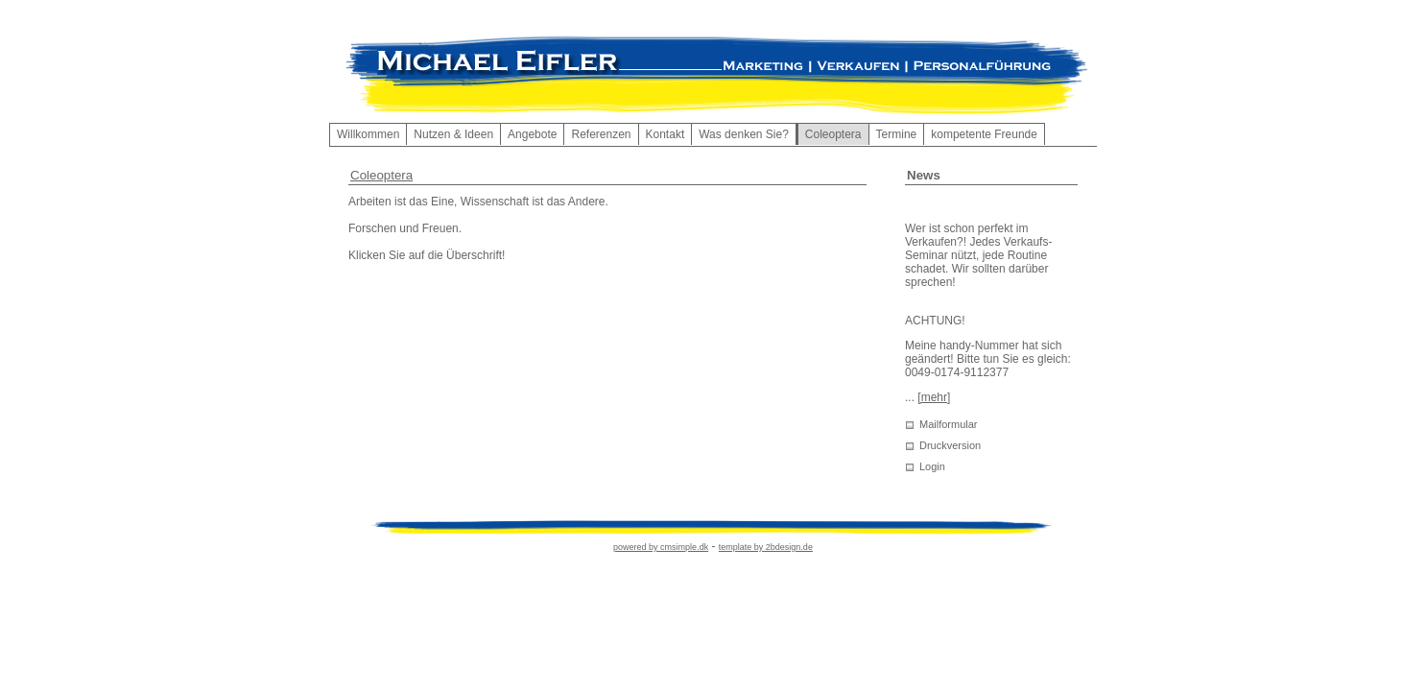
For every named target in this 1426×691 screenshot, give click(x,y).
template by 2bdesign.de (766, 547)
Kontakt (665, 134)
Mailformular (948, 424)
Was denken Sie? (744, 134)
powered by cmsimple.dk (660, 547)
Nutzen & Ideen (453, 134)
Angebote (532, 134)
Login (932, 466)
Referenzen (600, 134)
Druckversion (950, 445)
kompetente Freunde (984, 134)
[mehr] (933, 397)
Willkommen (368, 134)
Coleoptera (381, 175)
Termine (896, 134)
